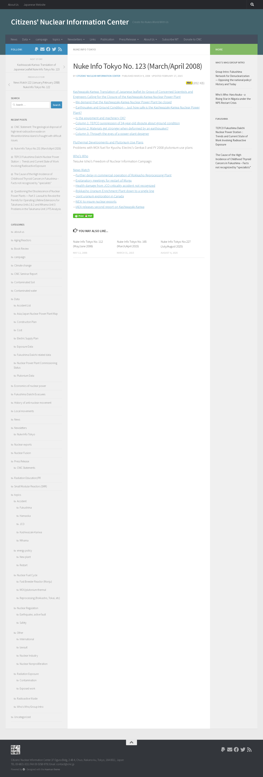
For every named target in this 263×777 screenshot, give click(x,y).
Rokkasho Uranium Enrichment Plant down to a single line (115, 191)
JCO (22, 524)
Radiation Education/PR (27, 478)
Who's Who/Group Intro (30, 706)
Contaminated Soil (24, 282)
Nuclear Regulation (27, 608)
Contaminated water (25, 290)
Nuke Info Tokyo (84, 49)
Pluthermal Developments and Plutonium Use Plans (108, 142)
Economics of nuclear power (30, 386)
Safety (23, 622)
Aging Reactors (22, 240)
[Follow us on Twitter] (54, 49)
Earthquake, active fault (33, 614)
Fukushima (26, 507)
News (14, 39)
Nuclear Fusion (22, 453)
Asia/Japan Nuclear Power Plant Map (37, 313)
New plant (25, 557)
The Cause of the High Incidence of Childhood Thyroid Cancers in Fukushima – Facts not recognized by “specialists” (35, 178)
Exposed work (27, 688)
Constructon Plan (27, 322)
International (27, 639)
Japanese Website (34, 4)
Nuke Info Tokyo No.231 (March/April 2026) (37, 148)
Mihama (24, 540)
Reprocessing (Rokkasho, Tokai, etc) (40, 598)
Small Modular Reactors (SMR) (30, 486)
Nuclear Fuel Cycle (27, 575)
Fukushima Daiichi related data (34, 355)
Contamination (28, 680)
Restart (23, 565)
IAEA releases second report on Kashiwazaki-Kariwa (110, 207)
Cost (19, 330)
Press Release (127, 39)
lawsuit (23, 647)
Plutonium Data (25, 375)
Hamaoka (25, 516)
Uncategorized (22, 717)
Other (20, 632)
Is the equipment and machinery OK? (101, 118)
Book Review (21, 248)
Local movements (24, 411)
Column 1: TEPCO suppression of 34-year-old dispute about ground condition (128, 123)
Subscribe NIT (170, 39)
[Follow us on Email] (42, 49)
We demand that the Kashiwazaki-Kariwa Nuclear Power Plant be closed (124, 102)
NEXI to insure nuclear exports (96, 201)
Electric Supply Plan (27, 338)
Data (25, 39)
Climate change (22, 265)
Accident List (24, 305)
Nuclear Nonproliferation (33, 664)
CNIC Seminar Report (25, 274)
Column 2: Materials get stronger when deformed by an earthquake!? (123, 128)
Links (93, 39)
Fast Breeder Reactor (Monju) (36, 581)
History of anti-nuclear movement (32, 402)
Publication (107, 39)
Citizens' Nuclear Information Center (70, 21)
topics (56, 39)
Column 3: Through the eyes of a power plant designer (113, 134)
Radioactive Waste (27, 698)
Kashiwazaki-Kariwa (31, 532)
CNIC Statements (26, 467)
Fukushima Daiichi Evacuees (29, 394)
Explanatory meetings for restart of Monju (104, 180)
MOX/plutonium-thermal (33, 590)
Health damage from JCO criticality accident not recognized (116, 185)
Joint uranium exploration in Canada (100, 196)
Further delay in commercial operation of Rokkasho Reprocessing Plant (124, 175)
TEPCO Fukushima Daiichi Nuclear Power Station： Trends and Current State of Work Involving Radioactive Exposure (35, 161)
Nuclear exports (23, 444)
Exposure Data (25, 346)
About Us (13, 4)
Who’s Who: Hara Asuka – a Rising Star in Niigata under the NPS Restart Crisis (233, 99)
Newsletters (75, 39)
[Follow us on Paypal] (36, 49)
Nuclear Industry (29, 655)
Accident (21, 501)
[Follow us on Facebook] (48, 49)
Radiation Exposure (28, 674)
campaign (41, 39)
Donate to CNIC (193, 39)
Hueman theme (52, 769)
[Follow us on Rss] (60, 49)
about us (19, 232)
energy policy (24, 550)
